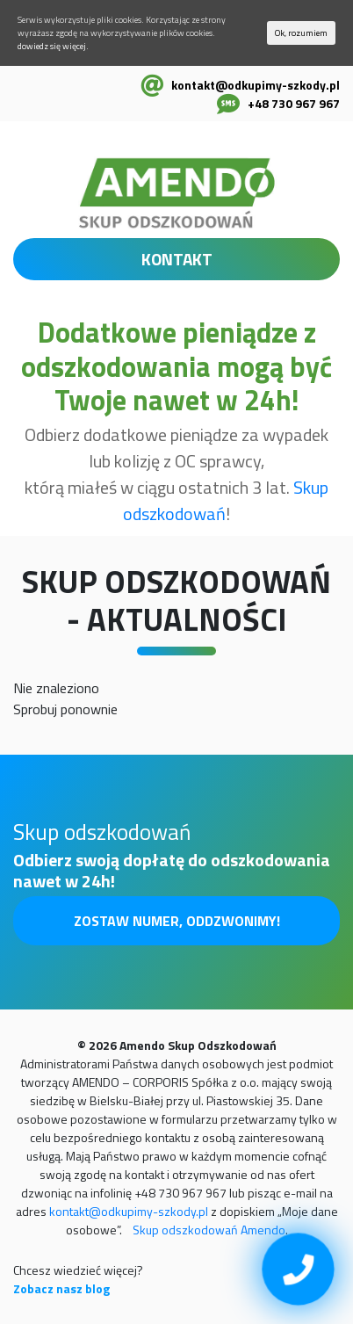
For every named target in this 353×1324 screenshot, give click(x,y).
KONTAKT (177, 258)
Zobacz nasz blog (61, 1288)
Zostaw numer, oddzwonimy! (177, 920)
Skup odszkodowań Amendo (209, 1229)
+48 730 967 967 (294, 103)
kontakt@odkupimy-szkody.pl (255, 85)
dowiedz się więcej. (53, 46)
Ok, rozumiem (301, 33)
